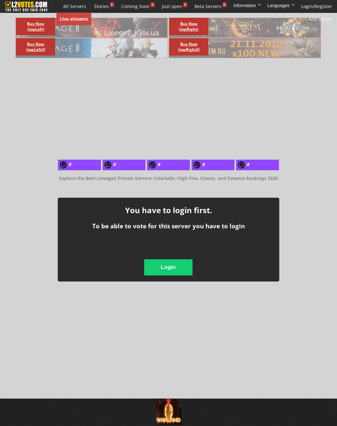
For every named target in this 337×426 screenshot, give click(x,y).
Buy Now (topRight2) (189, 46)
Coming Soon (135, 6)
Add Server (320, 19)
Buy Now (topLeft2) (35, 46)
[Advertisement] (126, 108)
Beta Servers (208, 6)
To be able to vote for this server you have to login (168, 226)
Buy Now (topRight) (188, 26)
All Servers (74, 6)
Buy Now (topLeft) (35, 26)
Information (247, 5)
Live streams (74, 19)
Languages (281, 5)
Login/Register (316, 6)
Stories (101, 6)
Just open (172, 6)
